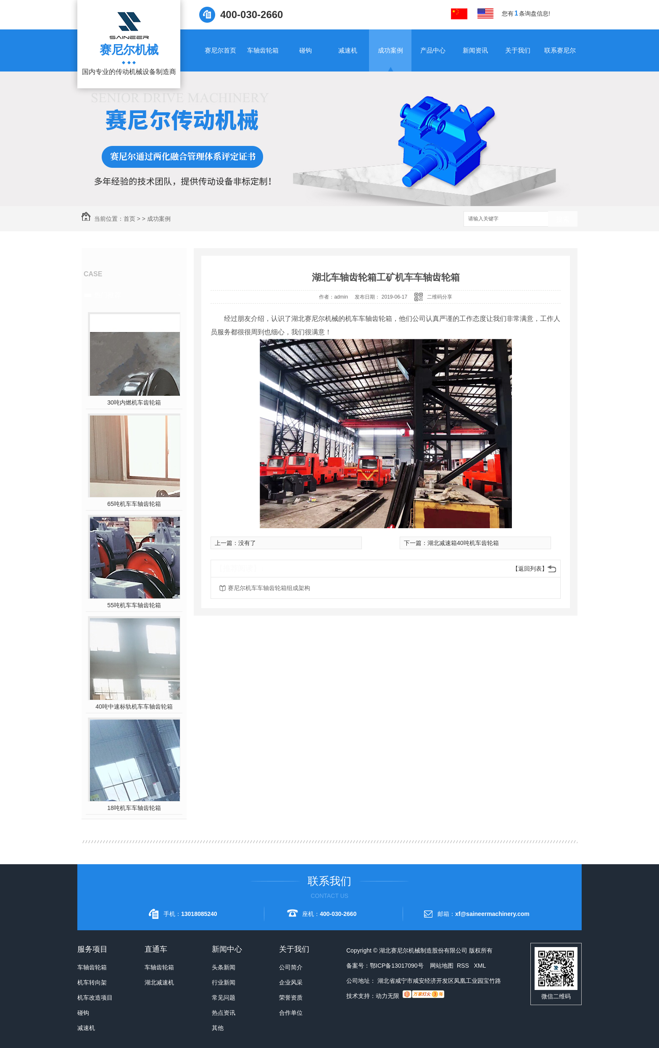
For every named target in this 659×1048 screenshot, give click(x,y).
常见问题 (223, 997)
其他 (218, 1027)
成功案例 (390, 50)
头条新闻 (223, 967)
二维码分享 (439, 297)
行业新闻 (223, 982)
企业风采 (291, 982)
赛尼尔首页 (220, 50)
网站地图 (441, 965)
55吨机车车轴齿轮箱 (134, 605)
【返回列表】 (530, 568)
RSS (464, 965)
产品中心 (432, 50)
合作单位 (291, 1012)
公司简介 (291, 967)
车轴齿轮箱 (263, 50)
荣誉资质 (291, 997)
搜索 (562, 219)
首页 (129, 218)
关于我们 (517, 50)
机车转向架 (92, 982)
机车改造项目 (95, 997)
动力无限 (387, 995)
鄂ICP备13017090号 (397, 965)
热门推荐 (107, 295)
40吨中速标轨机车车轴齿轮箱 (134, 706)
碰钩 (305, 50)
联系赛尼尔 (560, 50)
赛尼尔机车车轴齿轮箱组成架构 (269, 588)
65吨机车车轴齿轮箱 (134, 503)
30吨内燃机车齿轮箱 (134, 402)
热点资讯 (223, 1012)
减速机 (347, 50)
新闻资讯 (475, 50)
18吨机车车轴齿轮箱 (134, 808)
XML (480, 965)
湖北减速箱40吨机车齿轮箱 (463, 543)
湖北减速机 (159, 982)
